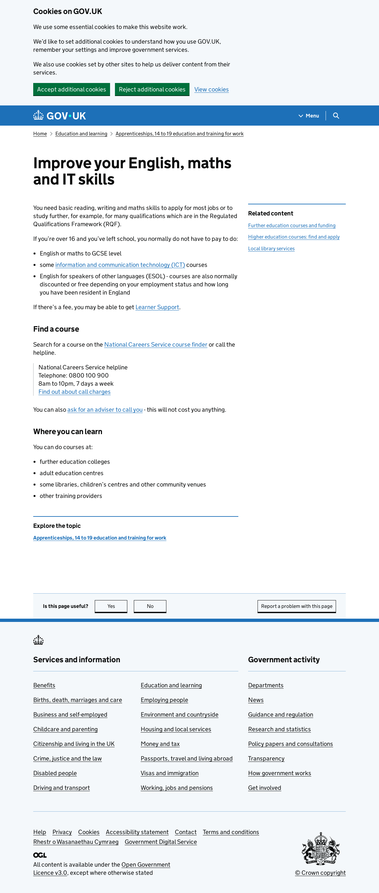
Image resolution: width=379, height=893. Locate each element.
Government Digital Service (161, 841)
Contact (186, 832)
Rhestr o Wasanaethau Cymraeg (76, 841)
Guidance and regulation (280, 714)
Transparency (266, 758)
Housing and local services (176, 729)
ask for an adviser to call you (105, 409)
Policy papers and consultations (290, 744)
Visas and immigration (170, 773)
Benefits (44, 685)
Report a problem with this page (296, 606)
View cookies (211, 89)
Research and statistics (279, 729)
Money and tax (160, 744)
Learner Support (157, 307)
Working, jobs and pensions (177, 787)
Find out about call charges (74, 391)
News (256, 700)
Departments (266, 685)
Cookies (89, 832)
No (157, 606)
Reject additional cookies (152, 89)
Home (40, 134)
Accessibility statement (137, 832)
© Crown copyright (320, 872)
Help (39, 832)
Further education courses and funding (292, 225)
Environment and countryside (179, 714)
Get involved (264, 787)
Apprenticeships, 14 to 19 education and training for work (180, 134)
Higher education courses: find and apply (294, 237)
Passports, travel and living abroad (187, 758)
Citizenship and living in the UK (74, 744)
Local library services (271, 248)
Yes (117, 606)
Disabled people (55, 773)
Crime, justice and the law (67, 758)
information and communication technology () (120, 264)
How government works (279, 773)
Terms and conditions (231, 832)
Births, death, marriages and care (77, 700)
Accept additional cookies (71, 89)
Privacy (62, 832)
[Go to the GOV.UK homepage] (59, 116)
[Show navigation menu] (309, 116)
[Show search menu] (336, 116)
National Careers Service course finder (155, 344)
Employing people (164, 700)
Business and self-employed (70, 714)
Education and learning (81, 134)
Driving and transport (61, 787)
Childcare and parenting (65, 729)
